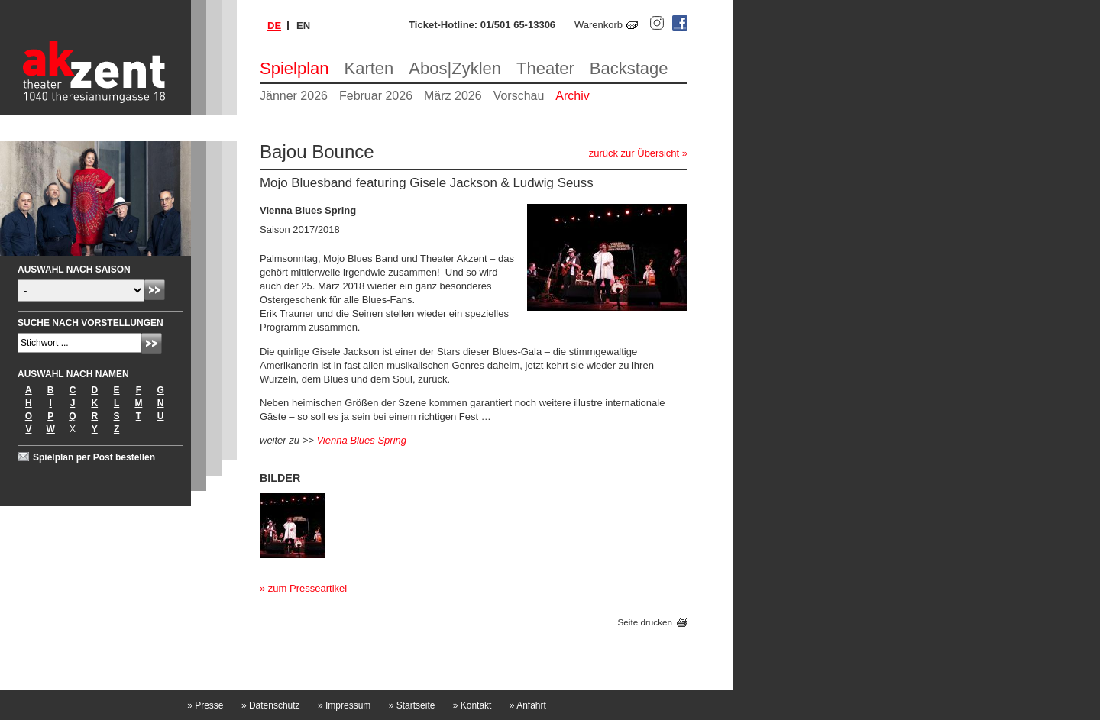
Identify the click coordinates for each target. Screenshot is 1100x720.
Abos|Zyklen (455, 68)
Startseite (412, 705)
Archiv (572, 95)
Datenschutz (270, 705)
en (303, 25)
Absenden (154, 289)
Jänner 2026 (294, 95)
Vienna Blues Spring (361, 440)
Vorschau (519, 95)
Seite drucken (645, 622)
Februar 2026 (375, 95)
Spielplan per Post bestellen (94, 457)
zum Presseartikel (307, 588)
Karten (369, 68)
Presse (205, 705)
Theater (545, 68)
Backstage (629, 68)
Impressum (344, 705)
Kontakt (472, 705)
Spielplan (294, 68)
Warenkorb (598, 25)
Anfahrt (528, 705)
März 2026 (453, 95)
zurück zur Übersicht (634, 153)
